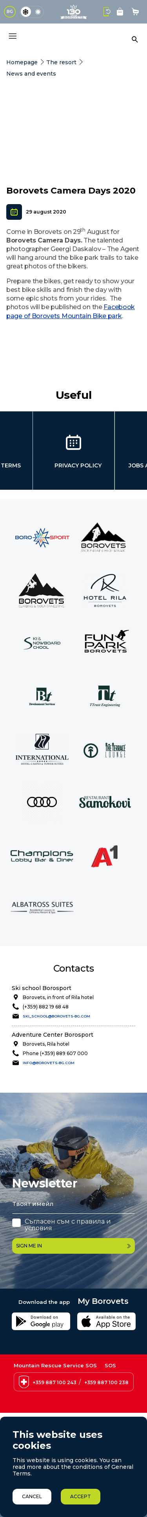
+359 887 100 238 (106, 1382)
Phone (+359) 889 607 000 (55, 1053)
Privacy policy (78, 465)
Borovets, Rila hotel (46, 1044)
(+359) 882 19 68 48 (46, 1007)
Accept (80, 1496)
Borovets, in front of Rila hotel (58, 997)
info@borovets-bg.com (48, 1063)
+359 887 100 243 (54, 1382)
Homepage (22, 62)
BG (10, 11)
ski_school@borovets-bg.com (56, 1016)
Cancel (32, 1496)
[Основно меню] (12, 36)
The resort (61, 62)
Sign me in (73, 1246)
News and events (31, 73)
